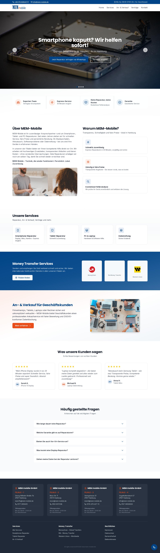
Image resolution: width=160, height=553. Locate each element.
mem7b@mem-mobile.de (24, 501)
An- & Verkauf (122, 7)
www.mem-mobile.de (89, 547)
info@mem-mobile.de (41, 2)
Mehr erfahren (23, 325)
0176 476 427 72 (91, 504)
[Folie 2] (79, 86)
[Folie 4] (83, 86)
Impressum (109, 530)
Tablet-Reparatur (18, 536)
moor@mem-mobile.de (58, 501)
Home (101, 7)
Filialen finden (22, 278)
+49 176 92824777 (22, 2)
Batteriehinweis (110, 539)
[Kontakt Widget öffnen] (154, 547)
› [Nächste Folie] (145, 50)
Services (110, 7)
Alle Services (17, 530)
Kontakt (144, 7)
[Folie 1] (77, 86)
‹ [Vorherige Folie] (14, 50)
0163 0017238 (56, 504)
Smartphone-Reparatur (20, 533)
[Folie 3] (81, 86)
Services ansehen (100, 59)
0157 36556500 (126, 504)
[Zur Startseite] (19, 7)
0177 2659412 (21, 504)
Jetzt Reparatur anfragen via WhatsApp (69, 59)
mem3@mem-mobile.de (93, 501)
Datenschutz (109, 533)
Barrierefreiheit (110, 536)
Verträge (134, 7)
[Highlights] (80, 50)
